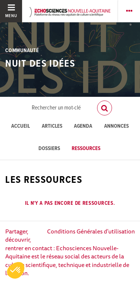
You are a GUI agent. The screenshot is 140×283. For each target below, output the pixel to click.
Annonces (116, 126)
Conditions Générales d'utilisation (91, 231)
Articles (52, 126)
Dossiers (49, 148)
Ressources (86, 148)
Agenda (83, 126)
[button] (16, 270)
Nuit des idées (40, 64)
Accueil (20, 126)
